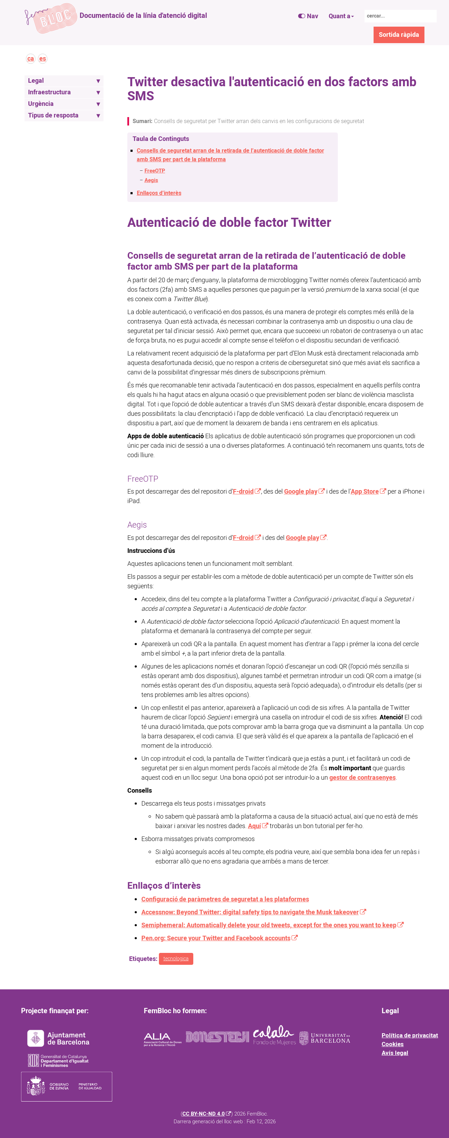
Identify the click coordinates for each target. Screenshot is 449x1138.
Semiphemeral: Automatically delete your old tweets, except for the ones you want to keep (268, 925)
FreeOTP (155, 171)
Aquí (254, 826)
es (42, 58)
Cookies (393, 1044)
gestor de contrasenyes (362, 778)
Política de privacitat (410, 1035)
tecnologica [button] (176, 958)
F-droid (243, 491)
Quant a (341, 16)
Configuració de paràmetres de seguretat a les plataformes (225, 899)
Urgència (64, 104)
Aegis (151, 180)
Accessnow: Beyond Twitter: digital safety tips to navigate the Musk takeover (250, 912)
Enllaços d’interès (159, 193)
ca (30, 58)
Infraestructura (64, 92)
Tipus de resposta (64, 115)
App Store (365, 491)
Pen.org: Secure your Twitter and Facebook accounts (215, 938)
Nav (308, 16)
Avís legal (395, 1053)
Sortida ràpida (399, 35)
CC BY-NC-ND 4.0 (203, 1114)
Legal (64, 81)
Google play (300, 491)
